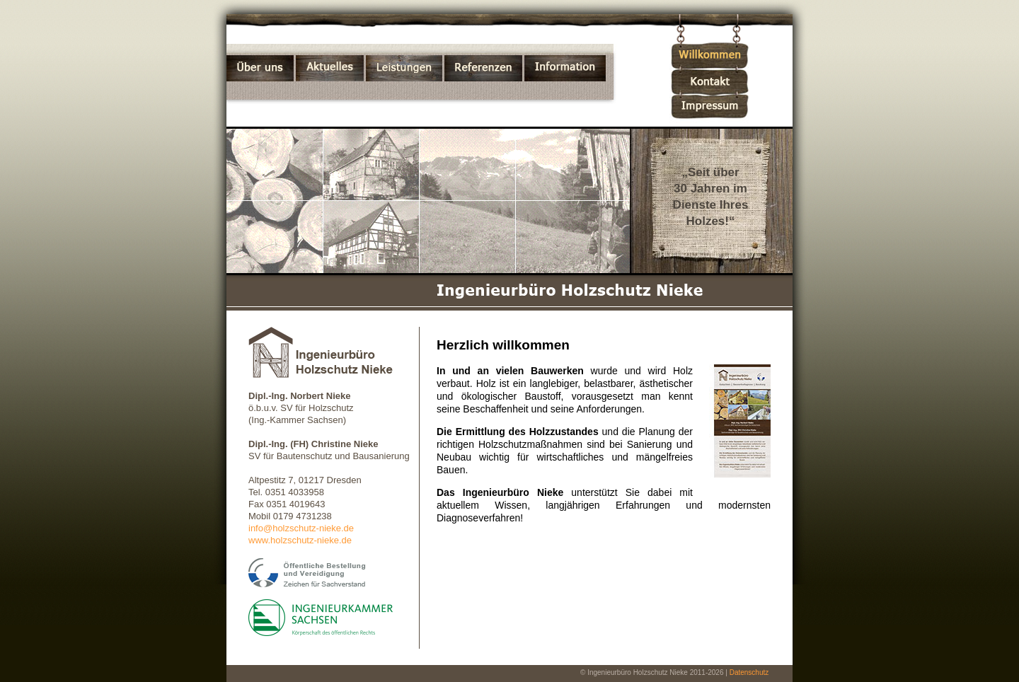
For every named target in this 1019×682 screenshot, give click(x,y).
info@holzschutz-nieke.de (301, 528)
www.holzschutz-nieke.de (300, 540)
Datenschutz (749, 672)
